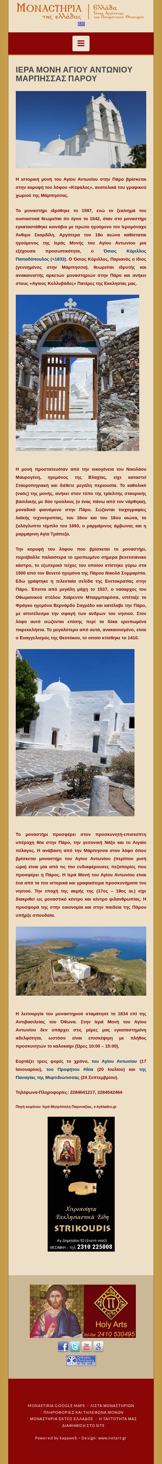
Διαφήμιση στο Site (83, 1425)
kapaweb (68, 1438)
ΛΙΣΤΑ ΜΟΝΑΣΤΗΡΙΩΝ (112, 1405)
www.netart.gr (112, 1438)
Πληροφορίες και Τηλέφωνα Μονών (83, 1412)
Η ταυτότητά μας (118, 1418)
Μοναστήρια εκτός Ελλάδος (62, 1418)
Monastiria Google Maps (56, 1405)
